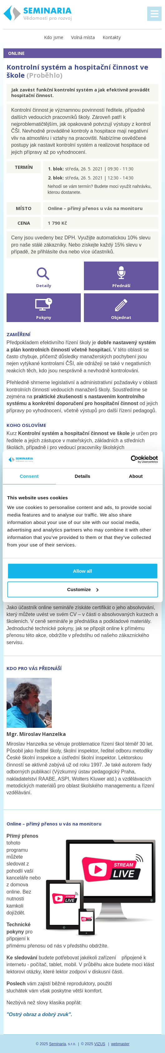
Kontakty (112, 37)
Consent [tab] (29, 476)
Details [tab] (82, 476)
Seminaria (57, 1044)
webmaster (120, 1044)
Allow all (82, 571)
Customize (82, 589)
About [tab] (136, 476)
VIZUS (99, 1044)
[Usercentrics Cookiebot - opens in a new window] (130, 459)
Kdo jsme (53, 37)
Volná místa (83, 37)
